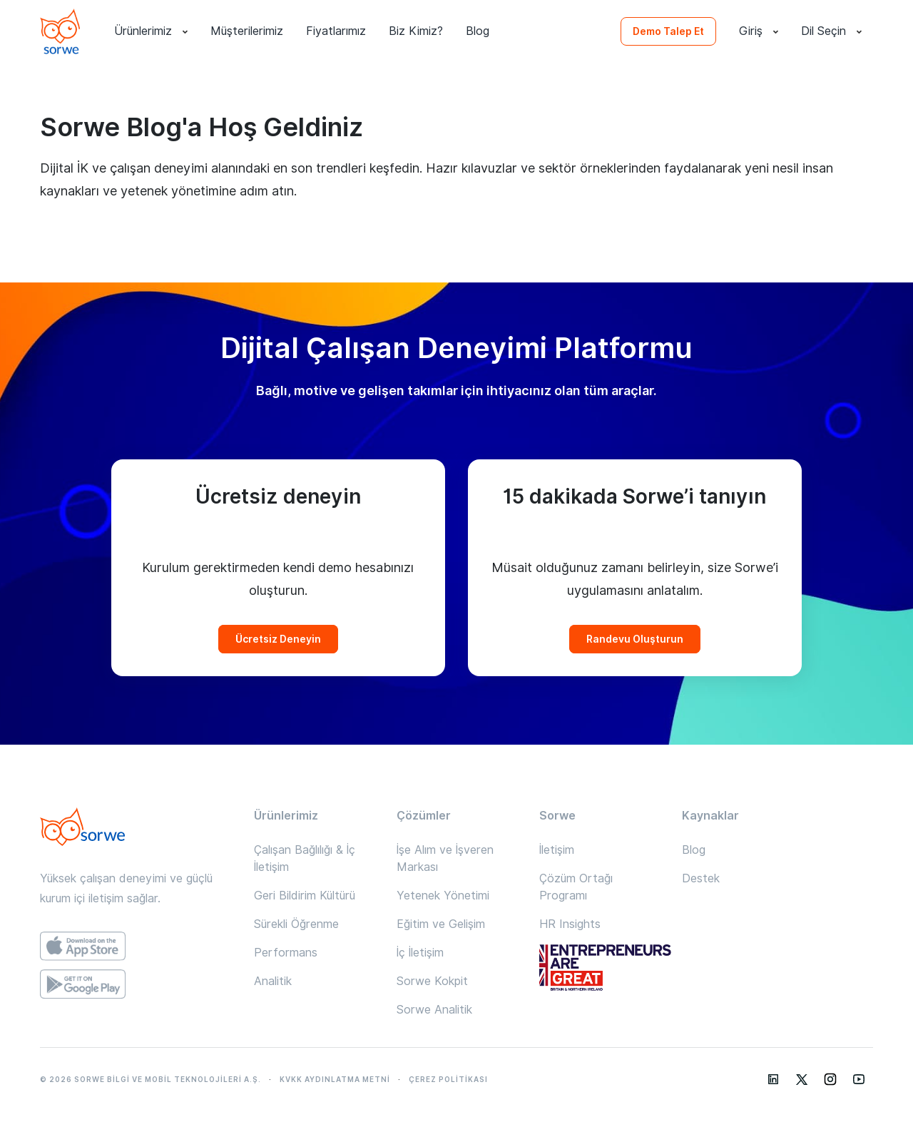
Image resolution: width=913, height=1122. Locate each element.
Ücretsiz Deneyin (278, 639)
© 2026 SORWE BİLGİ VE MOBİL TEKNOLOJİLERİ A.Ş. (150, 1079)
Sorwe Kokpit (432, 981)
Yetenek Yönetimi (443, 895)
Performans (285, 952)
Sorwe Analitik (434, 1009)
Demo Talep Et (668, 31)
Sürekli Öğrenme (296, 924)
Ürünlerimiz (151, 32)
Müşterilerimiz (246, 31)
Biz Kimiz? (416, 31)
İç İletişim (420, 952)
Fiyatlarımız (336, 31)
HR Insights (570, 924)
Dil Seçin (831, 32)
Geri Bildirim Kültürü (304, 895)
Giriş (758, 32)
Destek (701, 878)
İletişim (556, 850)
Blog (477, 31)
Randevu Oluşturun (634, 639)
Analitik (273, 981)
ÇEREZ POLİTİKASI (448, 1079)
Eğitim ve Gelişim (441, 924)
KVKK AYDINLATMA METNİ (335, 1079)
